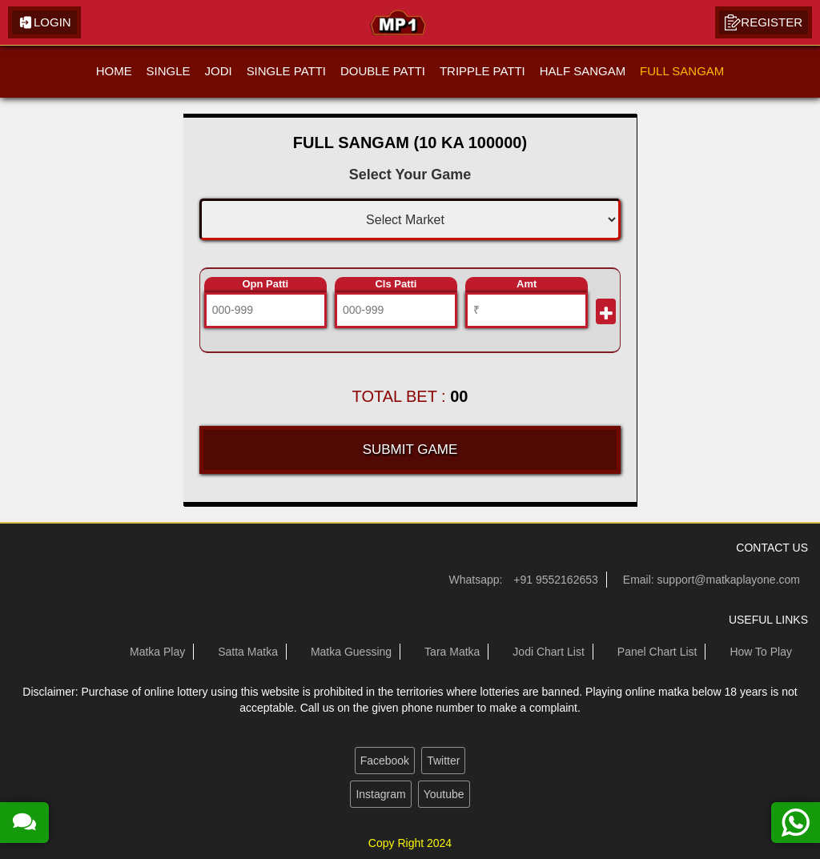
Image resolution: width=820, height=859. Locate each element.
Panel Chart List (657, 651)
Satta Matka (248, 651)
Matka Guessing (351, 651)
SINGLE (168, 71)
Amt (527, 284)
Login (44, 22)
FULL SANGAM (682, 71)
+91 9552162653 (555, 579)
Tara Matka (452, 651)
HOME (114, 71)
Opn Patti (265, 284)
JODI (217, 71)
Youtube (444, 794)
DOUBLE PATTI (382, 71)
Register (763, 22)
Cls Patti (395, 284)
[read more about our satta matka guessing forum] (24, 822)
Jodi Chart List (548, 651)
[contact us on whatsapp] (795, 822)
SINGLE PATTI (285, 71)
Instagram (380, 794)
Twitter (443, 760)
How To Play (761, 651)
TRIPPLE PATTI (482, 71)
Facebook (384, 760)
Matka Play (157, 651)
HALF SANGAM (583, 71)
